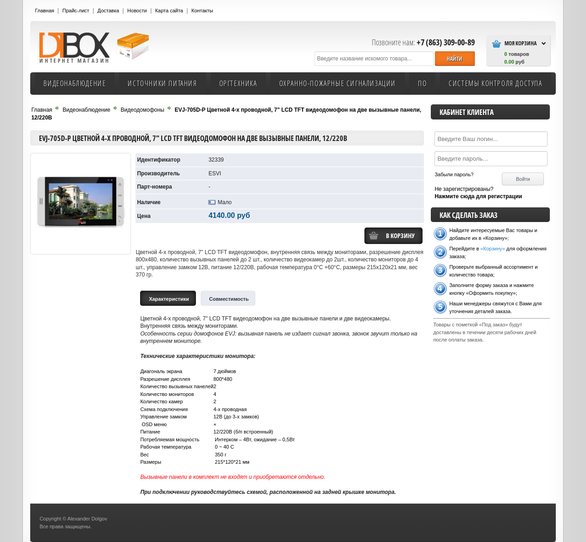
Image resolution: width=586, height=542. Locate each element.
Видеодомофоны (142, 110)
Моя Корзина (521, 43)
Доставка (108, 10)
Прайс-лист (75, 10)
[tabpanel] (280, 401)
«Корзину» (492, 248)
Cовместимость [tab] (229, 299)
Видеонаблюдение (74, 83)
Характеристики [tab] (169, 299)
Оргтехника (238, 83)
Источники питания (162, 83)
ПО (422, 83)
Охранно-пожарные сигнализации (337, 83)
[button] (454, 58)
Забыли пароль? (453, 174)
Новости (137, 10)
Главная (44, 10)
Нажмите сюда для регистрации (478, 196)
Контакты (202, 10)
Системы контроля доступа (495, 83)
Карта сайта (169, 10)
